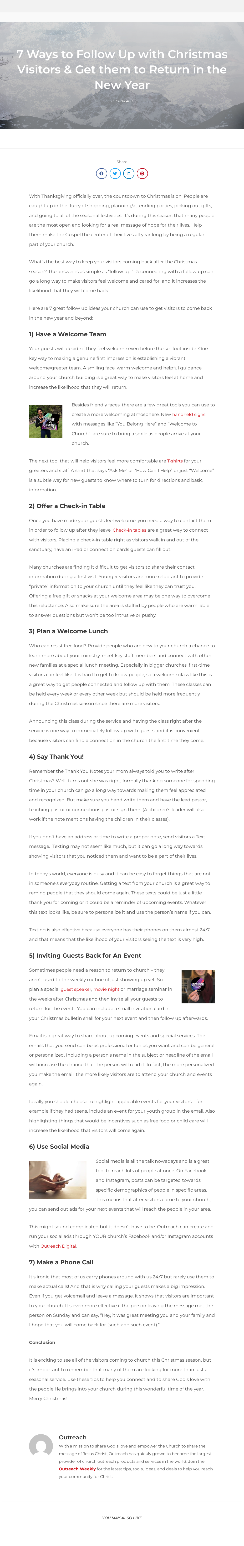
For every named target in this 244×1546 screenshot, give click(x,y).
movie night (108, 989)
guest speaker (76, 989)
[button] (101, 173)
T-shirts (175, 461)
